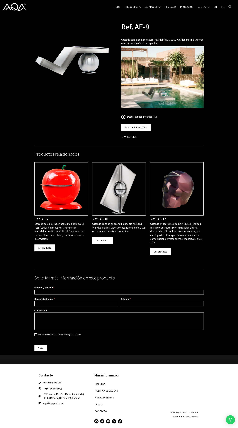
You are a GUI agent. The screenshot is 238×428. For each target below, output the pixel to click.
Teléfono (126, 299)
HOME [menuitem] (117, 7)
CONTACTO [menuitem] (203, 7)
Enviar (41, 348)
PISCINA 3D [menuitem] (170, 7)
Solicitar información (136, 127)
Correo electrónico (44, 299)
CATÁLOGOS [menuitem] (151, 7)
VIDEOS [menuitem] (99, 404)
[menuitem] (215, 7)
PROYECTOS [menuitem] (186, 7)
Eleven (196, 417)
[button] (140, 7)
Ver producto (44, 248)
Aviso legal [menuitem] (194, 412)
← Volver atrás (129, 137)
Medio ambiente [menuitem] (104, 397)
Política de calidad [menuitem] (106, 391)
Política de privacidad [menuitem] (178, 412)
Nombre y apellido (44, 287)
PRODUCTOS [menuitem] (131, 7)
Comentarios (41, 310)
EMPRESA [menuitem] (100, 384)
